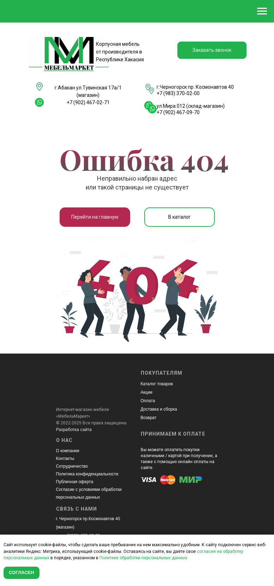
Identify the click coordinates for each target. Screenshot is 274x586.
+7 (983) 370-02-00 (178, 93)
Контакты (65, 458)
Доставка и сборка (159, 409)
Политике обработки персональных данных (143, 557)
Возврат (149, 417)
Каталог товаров (157, 383)
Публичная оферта (74, 481)
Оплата (148, 400)
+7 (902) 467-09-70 (178, 112)
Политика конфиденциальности (87, 474)
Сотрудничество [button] (72, 466)
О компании (67, 450)
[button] (211, 50)
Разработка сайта (74, 429)
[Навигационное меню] (262, 11)
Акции (147, 392)
